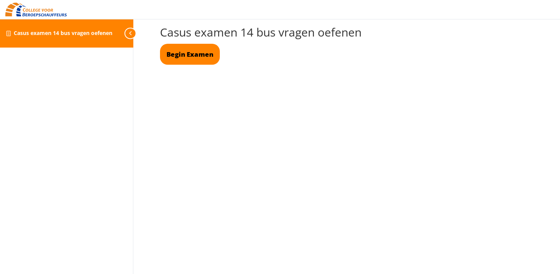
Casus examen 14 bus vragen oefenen (63, 33)
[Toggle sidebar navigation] (131, 33)
